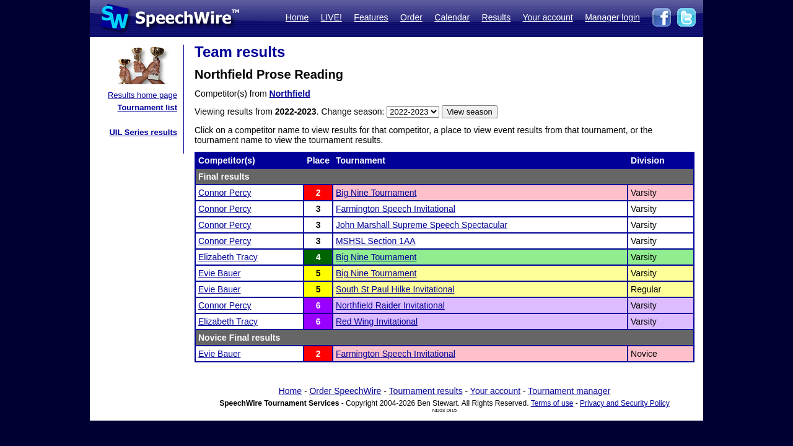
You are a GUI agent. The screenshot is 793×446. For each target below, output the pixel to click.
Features (371, 17)
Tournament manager (569, 391)
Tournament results (426, 391)
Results (496, 17)
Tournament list (147, 107)
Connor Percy (225, 193)
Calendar (452, 17)
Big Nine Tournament (376, 193)
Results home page (142, 95)
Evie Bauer (219, 273)
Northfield (289, 93)
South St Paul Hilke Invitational (395, 289)
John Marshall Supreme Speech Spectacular (421, 225)
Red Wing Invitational (377, 321)
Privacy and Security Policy (625, 403)
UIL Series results (143, 132)
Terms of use (552, 403)
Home (297, 17)
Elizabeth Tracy (228, 257)
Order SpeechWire (345, 391)
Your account (547, 17)
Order (411, 17)
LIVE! (331, 17)
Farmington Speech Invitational (395, 209)
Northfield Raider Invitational (390, 305)
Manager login (612, 17)
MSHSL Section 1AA (376, 241)
